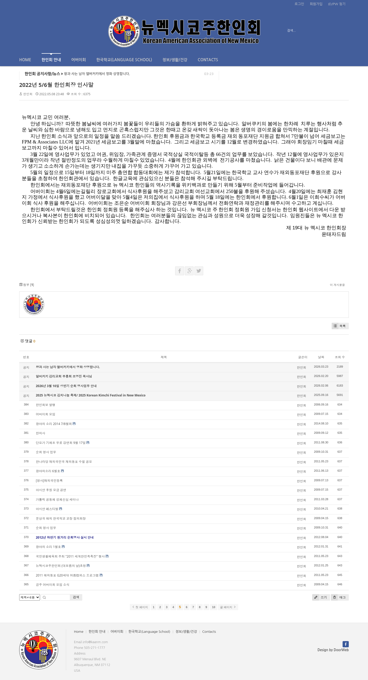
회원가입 (316, 4)
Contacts (208, 60)
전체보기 (34, 31)
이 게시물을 (337, 285)
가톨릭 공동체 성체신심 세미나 (57, 499)
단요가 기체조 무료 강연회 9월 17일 (61, 443)
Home (25, 60)
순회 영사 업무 (46, 452)
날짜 (321, 357)
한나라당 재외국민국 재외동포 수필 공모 (64, 461)
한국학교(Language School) (124, 60)
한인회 (27, 94)
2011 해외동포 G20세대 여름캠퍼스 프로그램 (67, 575)
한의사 (40, 433)
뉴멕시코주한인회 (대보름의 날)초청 (61, 566)
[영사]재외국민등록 (49, 480)
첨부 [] (26, 285)
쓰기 (319, 597)
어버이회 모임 (45, 414)
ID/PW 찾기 (336, 4)
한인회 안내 (51, 57)
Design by (333, 650)
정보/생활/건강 (174, 60)
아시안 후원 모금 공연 (51, 490)
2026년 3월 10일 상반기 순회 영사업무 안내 (66, 386)
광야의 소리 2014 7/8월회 (54, 424)
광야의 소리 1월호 (48, 547)
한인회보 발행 (45, 405)
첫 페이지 (140, 607)
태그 (338, 597)
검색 (76, 597)
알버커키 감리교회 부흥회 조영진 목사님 (64, 376)
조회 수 (340, 357)
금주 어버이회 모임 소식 (52, 584)
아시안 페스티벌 (47, 509)
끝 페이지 (228, 607)
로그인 (299, 4)
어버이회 (78, 60)
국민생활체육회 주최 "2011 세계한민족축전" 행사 (70, 556)
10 (213, 607)
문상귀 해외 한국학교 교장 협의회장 (61, 518)
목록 (339, 326)
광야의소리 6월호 (48, 471)
